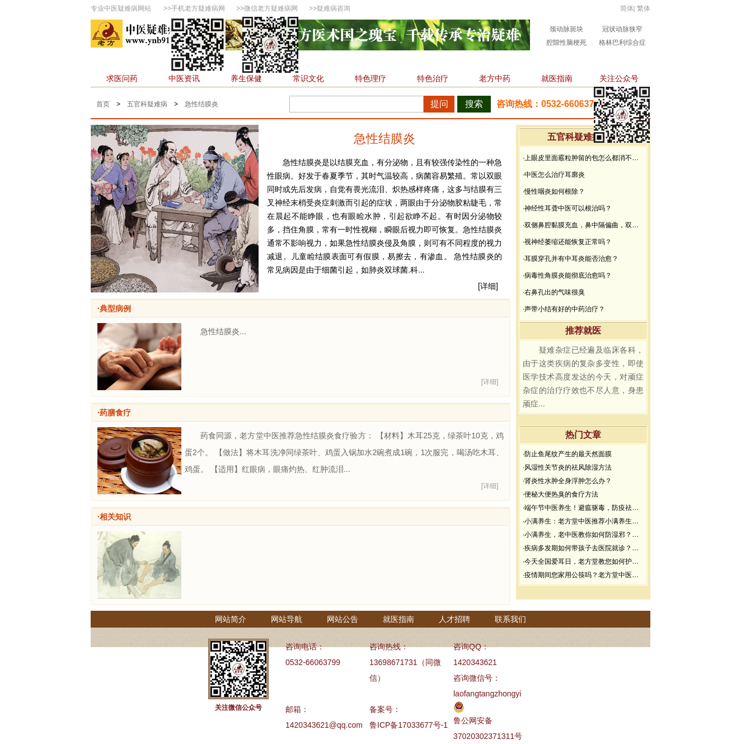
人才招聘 (454, 619)
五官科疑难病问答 (583, 137)
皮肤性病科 (445, 61)
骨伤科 (398, 61)
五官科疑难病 (147, 104)
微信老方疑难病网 (271, 8)
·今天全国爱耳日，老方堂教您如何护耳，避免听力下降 (583, 561)
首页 (107, 61)
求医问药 (122, 78)
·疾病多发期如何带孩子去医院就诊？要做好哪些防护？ (583, 548)
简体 (627, 8)
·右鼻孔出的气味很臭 (554, 292)
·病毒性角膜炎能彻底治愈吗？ (567, 275)
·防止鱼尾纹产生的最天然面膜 (567, 454)
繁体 (643, 8)
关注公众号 (619, 78)
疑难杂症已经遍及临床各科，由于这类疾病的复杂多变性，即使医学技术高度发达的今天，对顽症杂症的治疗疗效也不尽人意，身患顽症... (583, 376)
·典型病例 (114, 308)
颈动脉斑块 (566, 29)
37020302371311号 (487, 736)
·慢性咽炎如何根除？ (554, 191)
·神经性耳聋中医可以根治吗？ (567, 208)
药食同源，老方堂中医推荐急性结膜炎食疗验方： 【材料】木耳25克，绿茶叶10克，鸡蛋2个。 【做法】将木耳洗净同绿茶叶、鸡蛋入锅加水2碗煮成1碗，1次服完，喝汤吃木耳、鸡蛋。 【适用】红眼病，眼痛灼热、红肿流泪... (344, 452)
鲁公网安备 (473, 720)
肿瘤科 (318, 61)
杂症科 (604, 61)
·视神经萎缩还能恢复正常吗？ (567, 242)
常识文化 (308, 78)
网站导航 (286, 619)
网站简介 (230, 619)
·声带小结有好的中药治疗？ (564, 309)
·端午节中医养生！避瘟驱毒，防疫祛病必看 (583, 508)
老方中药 (494, 78)
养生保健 (246, 78)
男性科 (358, 61)
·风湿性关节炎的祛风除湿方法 (567, 467)
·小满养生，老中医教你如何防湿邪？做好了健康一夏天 (583, 535)
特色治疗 (432, 78)
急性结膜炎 (201, 104)
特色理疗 (370, 78)
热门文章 (583, 434)
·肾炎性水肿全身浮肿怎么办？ (567, 481)
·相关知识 (114, 516)
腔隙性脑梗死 (566, 42)
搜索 (474, 104)
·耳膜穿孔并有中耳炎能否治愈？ (570, 259)
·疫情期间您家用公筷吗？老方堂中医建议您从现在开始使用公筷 (583, 575)
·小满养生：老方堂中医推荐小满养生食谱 (583, 521)
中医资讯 (184, 78)
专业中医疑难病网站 (121, 8)
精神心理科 (556, 61)
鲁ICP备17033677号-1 (408, 724)
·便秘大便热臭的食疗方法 (560, 494)
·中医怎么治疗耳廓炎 (554, 175)
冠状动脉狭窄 (622, 29)
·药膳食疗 (114, 412)
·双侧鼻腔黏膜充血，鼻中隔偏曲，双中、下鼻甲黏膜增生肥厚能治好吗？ (583, 225)
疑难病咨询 (333, 8)
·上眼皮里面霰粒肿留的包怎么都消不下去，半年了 (583, 158)
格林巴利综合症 (622, 42)
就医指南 (557, 78)
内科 (139, 61)
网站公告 (342, 619)
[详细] (488, 286)
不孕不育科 (500, 61)
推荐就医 (583, 330)
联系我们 (510, 619)
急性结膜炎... (223, 331)
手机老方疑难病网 (198, 8)
